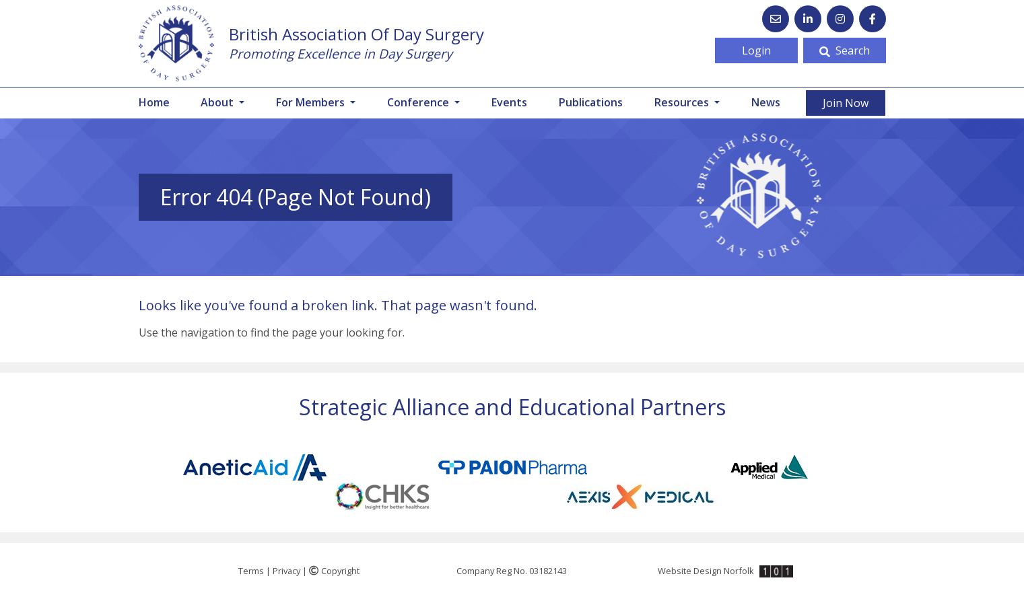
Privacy (286, 571)
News (765, 102)
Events (509, 102)
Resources (683, 102)
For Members (311, 102)
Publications (591, 102)
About (218, 102)
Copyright (334, 571)
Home (154, 102)
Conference (419, 102)
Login (756, 50)
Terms (251, 571)
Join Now (845, 103)
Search (844, 50)
